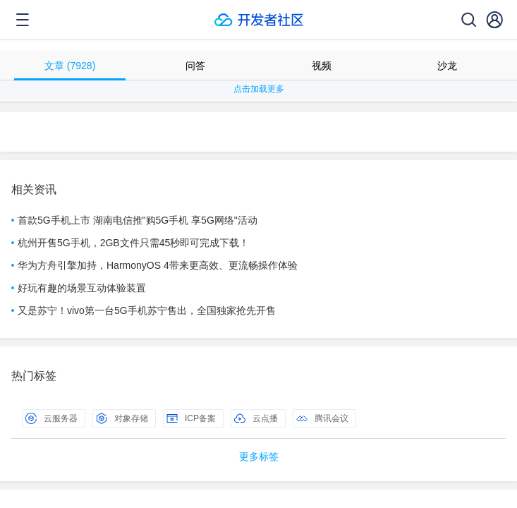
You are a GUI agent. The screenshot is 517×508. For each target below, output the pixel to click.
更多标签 (259, 456)
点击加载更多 (258, 89)
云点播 (256, 418)
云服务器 (51, 418)
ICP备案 (191, 418)
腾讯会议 (322, 418)
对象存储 (122, 418)
